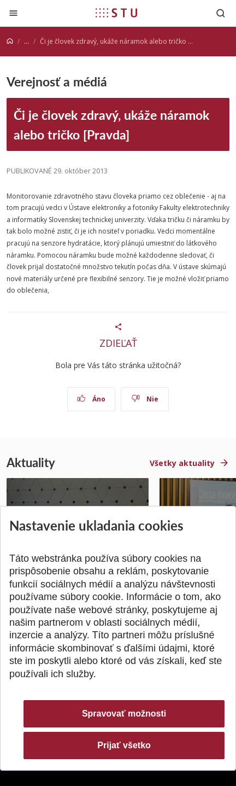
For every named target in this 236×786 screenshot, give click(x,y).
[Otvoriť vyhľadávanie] (220, 13)
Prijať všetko (124, 745)
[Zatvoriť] (13, 13)
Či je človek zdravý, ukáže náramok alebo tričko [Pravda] (111, 124)
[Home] (10, 41)
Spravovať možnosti (124, 713)
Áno (91, 399)
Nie (145, 399)
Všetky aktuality (182, 463)
